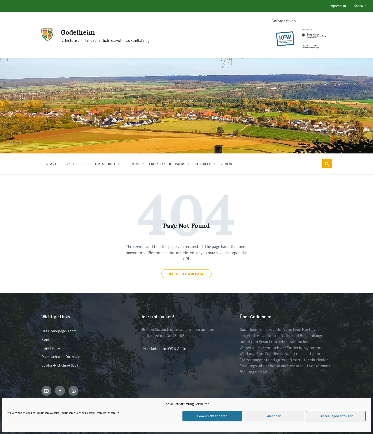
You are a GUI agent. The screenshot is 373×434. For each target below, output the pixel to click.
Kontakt (48, 339)
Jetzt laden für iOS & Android (166, 348)
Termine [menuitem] (132, 163)
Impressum (50, 348)
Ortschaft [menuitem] (105, 163)
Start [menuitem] (51, 163)
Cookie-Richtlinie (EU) (59, 365)
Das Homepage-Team (59, 331)
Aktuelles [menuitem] (76, 163)
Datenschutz (111, 413)
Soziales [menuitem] (203, 163)
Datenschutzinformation (62, 356)
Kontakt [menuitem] (360, 6)
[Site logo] (47, 39)
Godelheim (79, 32)
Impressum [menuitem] (337, 6)
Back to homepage (186, 274)
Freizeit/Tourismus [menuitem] (167, 163)
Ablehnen (274, 416)
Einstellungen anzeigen (336, 416)
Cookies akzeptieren (212, 416)
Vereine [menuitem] (227, 163)
